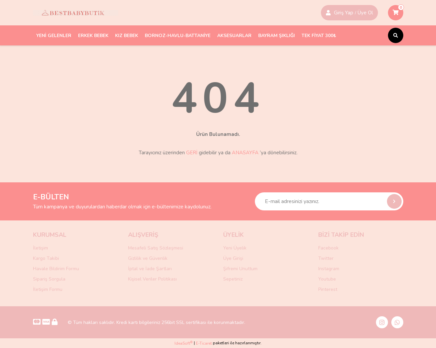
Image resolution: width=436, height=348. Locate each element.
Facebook (328, 248)
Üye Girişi (233, 258)
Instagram (328, 269)
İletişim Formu (47, 289)
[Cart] (395, 12)
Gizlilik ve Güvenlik (147, 258)
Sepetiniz (233, 279)
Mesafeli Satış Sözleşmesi (155, 248)
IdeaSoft (183, 343)
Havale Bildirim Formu (56, 269)
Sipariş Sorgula (49, 279)
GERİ (191, 152)
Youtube (327, 279)
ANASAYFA (245, 152)
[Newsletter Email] (329, 201)
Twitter (326, 258)
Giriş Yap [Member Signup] (343, 12)
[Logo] (75, 12)
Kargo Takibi (46, 258)
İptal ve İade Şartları (150, 269)
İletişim (40, 248)
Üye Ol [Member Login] (365, 12)
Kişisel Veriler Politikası (152, 279)
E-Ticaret (204, 343)
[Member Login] (328, 12)
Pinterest (327, 289)
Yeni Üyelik (235, 248)
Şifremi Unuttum (240, 269)
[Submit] (394, 201)
